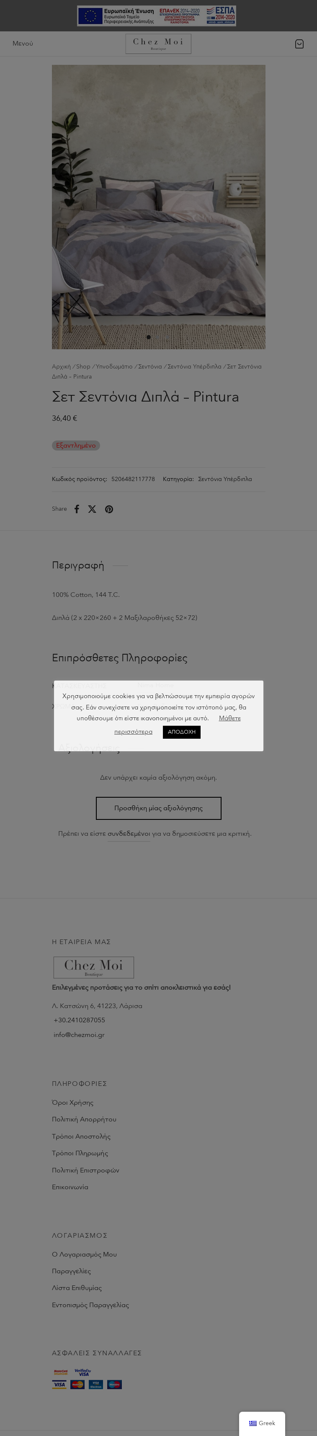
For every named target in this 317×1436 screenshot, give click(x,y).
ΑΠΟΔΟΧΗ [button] (182, 732)
